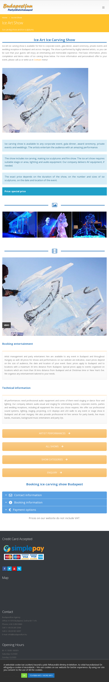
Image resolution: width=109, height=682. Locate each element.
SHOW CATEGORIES (54, 459)
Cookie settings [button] (11, 675)
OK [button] (24, 675)
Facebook (4, 569)
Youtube (14, 569)
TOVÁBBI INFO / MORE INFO (41, 675)
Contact (37, 59)
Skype (19, 569)
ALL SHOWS (54, 446)
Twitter (9, 569)
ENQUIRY (54, 472)
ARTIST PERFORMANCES (54, 433)
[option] (19, 225)
